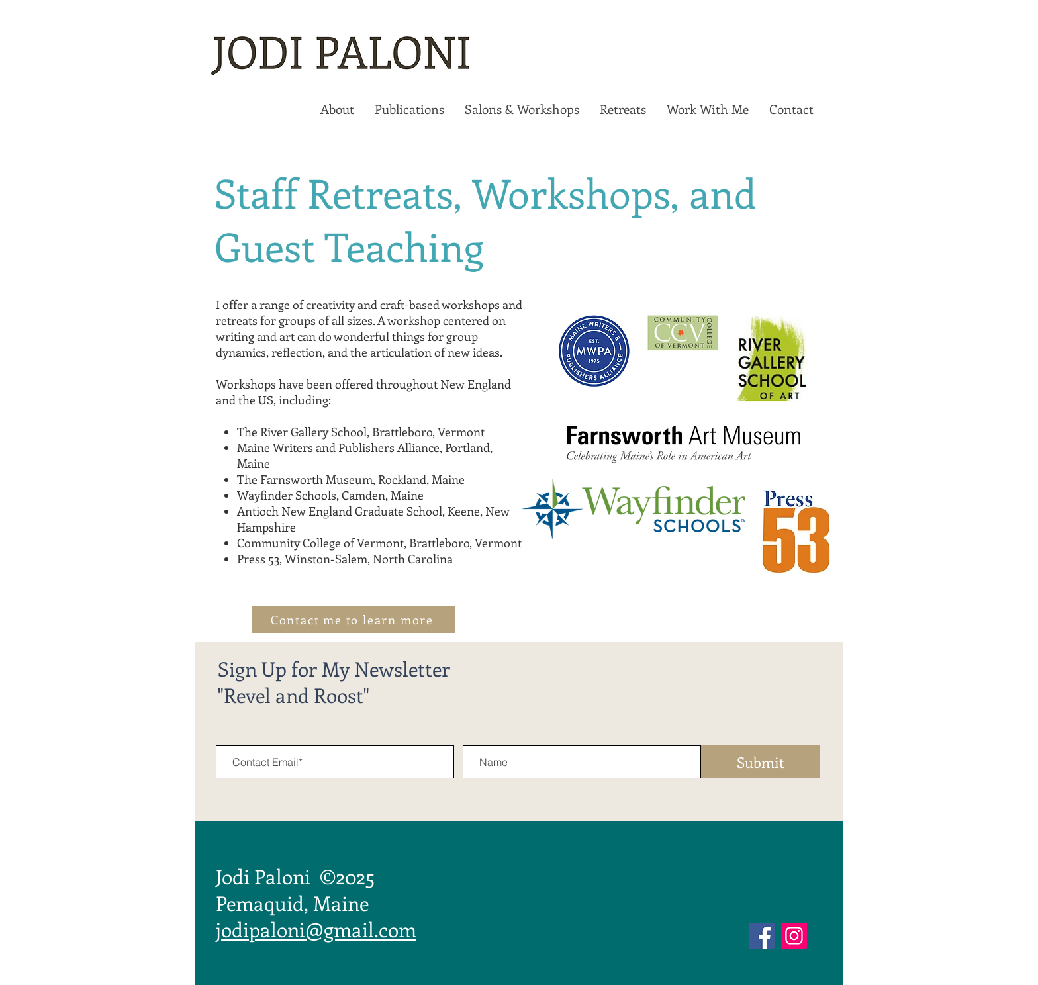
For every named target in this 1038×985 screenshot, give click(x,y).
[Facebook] (762, 936)
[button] (337, 109)
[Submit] (760, 761)
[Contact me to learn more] (353, 619)
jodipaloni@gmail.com (316, 929)
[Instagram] (794, 936)
